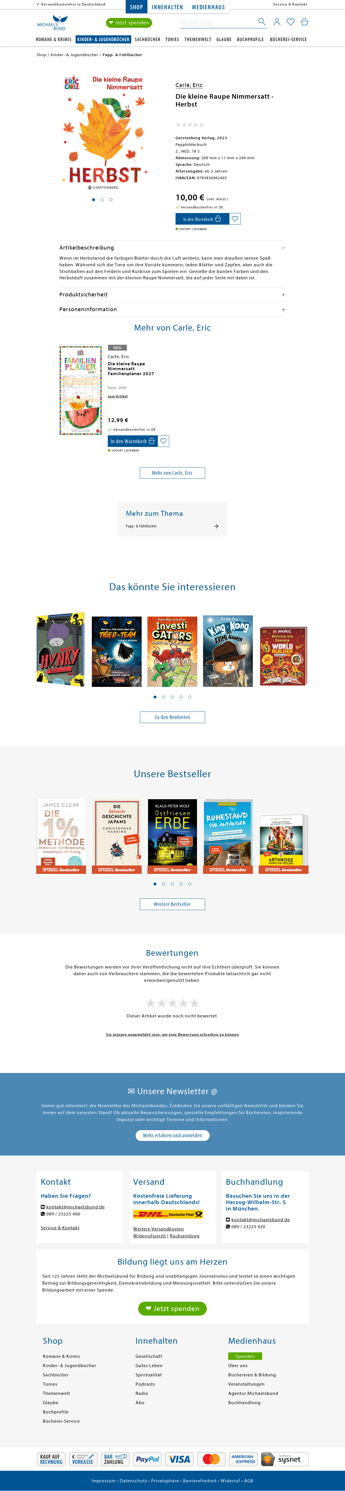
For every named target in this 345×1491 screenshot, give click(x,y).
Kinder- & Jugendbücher (103, 39)
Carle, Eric (189, 85)
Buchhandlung (244, 1402)
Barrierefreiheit (200, 1480)
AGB (248, 1480)
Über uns (238, 1365)
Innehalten (167, 7)
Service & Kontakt (290, 4)
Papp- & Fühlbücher (141, 526)
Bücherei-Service (288, 39)
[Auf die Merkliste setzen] (235, 219)
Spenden (245, 1356)
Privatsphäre (165, 1480)
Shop (136, 7)
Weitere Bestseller (172, 904)
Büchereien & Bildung (252, 1375)
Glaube (224, 39)
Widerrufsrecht (149, 1236)
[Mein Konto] (277, 21)
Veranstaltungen (246, 1384)
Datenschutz (133, 1480)
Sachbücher (147, 39)
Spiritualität (149, 1375)
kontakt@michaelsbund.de (75, 1207)
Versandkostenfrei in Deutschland (73, 4)
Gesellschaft (149, 1356)
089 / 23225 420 (248, 1226)
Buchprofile (250, 39)
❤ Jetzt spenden (129, 23)
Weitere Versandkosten (158, 1229)
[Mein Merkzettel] (290, 22)
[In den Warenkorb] (202, 219)
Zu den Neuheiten (172, 717)
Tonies (172, 39)
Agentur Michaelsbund (253, 1393)
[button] (155, 697)
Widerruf (230, 1480)
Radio (142, 1393)
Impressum (104, 1480)
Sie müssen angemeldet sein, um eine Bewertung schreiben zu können (172, 1034)
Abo (140, 1402)
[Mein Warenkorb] (304, 21)
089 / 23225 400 (63, 1214)
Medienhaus (208, 7)
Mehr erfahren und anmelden (173, 1135)
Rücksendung (185, 1236)
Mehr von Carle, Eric (172, 473)
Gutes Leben (149, 1365)
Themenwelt (198, 39)
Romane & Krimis (54, 39)
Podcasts (145, 1384)
